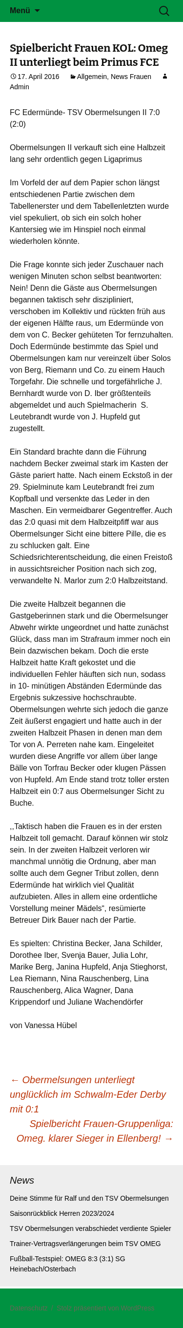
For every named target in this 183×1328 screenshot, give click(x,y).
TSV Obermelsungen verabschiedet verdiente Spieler (90, 1228)
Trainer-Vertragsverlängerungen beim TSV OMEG (85, 1244)
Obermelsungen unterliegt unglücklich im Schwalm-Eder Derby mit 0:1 (88, 1094)
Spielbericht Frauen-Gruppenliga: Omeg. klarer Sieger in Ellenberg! (95, 1131)
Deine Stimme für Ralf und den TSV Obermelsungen (89, 1198)
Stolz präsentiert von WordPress (106, 1308)
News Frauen (131, 76)
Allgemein (92, 76)
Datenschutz (29, 1308)
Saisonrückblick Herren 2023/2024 (62, 1213)
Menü (20, 10)
